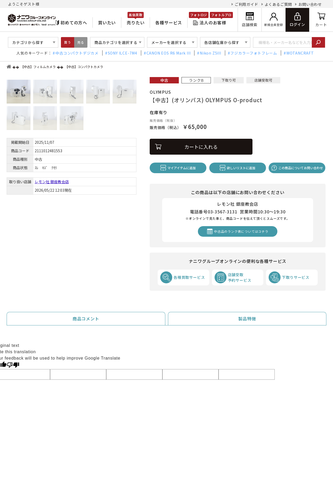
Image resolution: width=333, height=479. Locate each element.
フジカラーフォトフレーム (253, 53)
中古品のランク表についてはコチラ (241, 231)
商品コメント (86, 318)
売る (80, 42)
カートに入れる (201, 146)
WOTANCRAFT (300, 53)
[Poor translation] (13, 364)
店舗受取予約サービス (239, 277)
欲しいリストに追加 (241, 167)
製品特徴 (247, 318)
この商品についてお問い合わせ (300, 167)
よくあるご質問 (278, 4)
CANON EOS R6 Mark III (168, 53)
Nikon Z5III (210, 53)
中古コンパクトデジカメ (77, 53)
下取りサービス (295, 277)
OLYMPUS (160, 92)
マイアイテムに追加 (181, 167)
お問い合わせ (310, 4)
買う (67, 42)
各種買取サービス (189, 277)
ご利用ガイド (246, 4)
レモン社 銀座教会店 (52, 181)
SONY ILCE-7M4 (122, 53)
